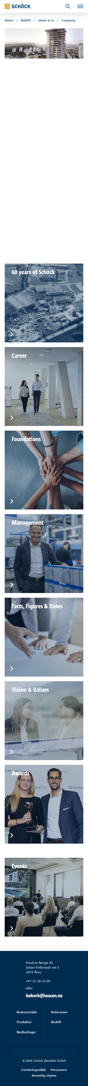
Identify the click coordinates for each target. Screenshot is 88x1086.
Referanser (59, 1012)
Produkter (24, 1022)
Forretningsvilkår (33, 1070)
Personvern (59, 1070)
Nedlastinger (26, 1032)
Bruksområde (27, 1012)
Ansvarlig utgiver (44, 1075)
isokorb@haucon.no (44, 995)
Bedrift (56, 1022)
